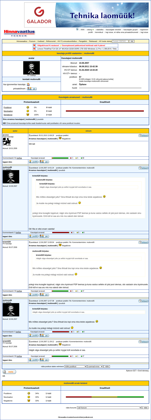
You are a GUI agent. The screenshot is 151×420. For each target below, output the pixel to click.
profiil (90, 32)
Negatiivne (8, 115)
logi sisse (144, 32)
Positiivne (7, 107)
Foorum (32, 41)
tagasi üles (7, 162)
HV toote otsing (105, 41)
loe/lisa (19, 158)
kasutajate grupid (131, 30)
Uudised (41, 41)
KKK (83, 30)
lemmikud (99, 32)
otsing (89, 30)
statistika (100, 30)
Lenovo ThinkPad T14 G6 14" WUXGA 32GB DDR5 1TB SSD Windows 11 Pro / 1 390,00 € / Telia (76, 49)
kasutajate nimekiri (113, 30)
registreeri (144, 30)
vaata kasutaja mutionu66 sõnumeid (93, 81)
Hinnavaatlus (22, 41)
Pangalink (83, 41)
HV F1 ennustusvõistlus (67, 41)
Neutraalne (8, 111)
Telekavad (93, 41)
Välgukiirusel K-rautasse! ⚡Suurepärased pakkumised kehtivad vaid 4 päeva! (71, 45)
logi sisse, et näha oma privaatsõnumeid (122, 32)
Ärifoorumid (51, 41)
